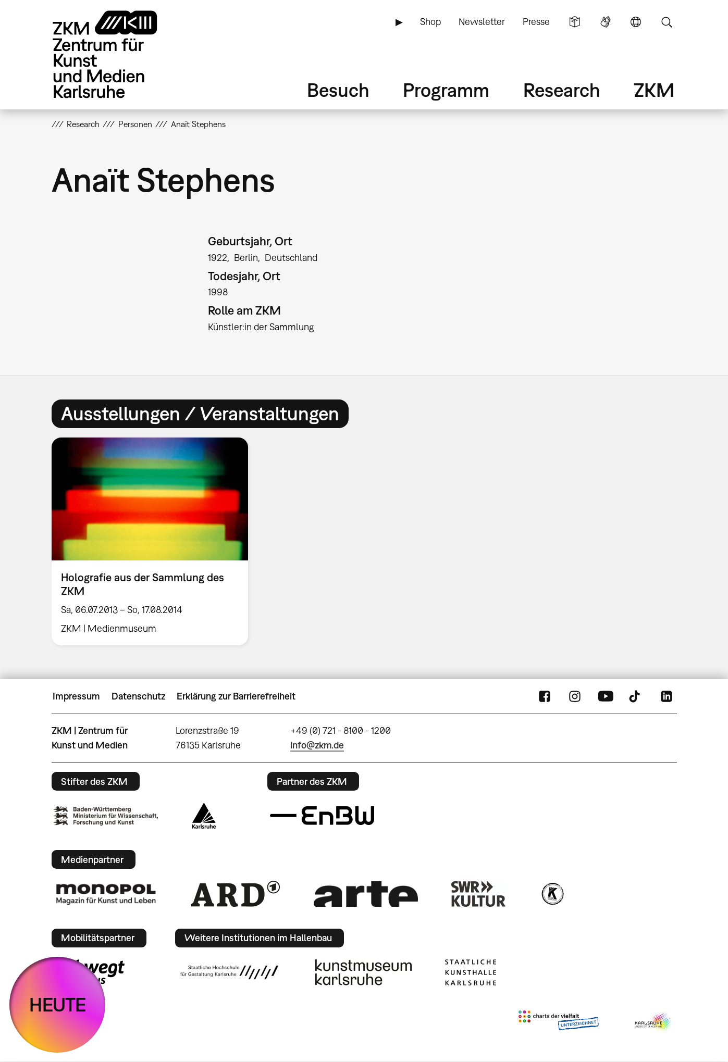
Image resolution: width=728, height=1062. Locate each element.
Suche (666, 21)
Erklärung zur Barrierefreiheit (236, 696)
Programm (446, 90)
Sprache (635, 21)
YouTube (605, 696)
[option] (155, 541)
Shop (430, 21)
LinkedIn (666, 696)
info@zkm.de (317, 745)
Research (561, 90)
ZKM (654, 90)
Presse (536, 21)
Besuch (338, 90)
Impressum (76, 696)
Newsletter (482, 21)
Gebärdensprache (605, 21)
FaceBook (544, 696)
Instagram (574, 696)
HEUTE (57, 1004)
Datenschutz (138, 696)
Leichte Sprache (574, 21)
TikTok (635, 696)
